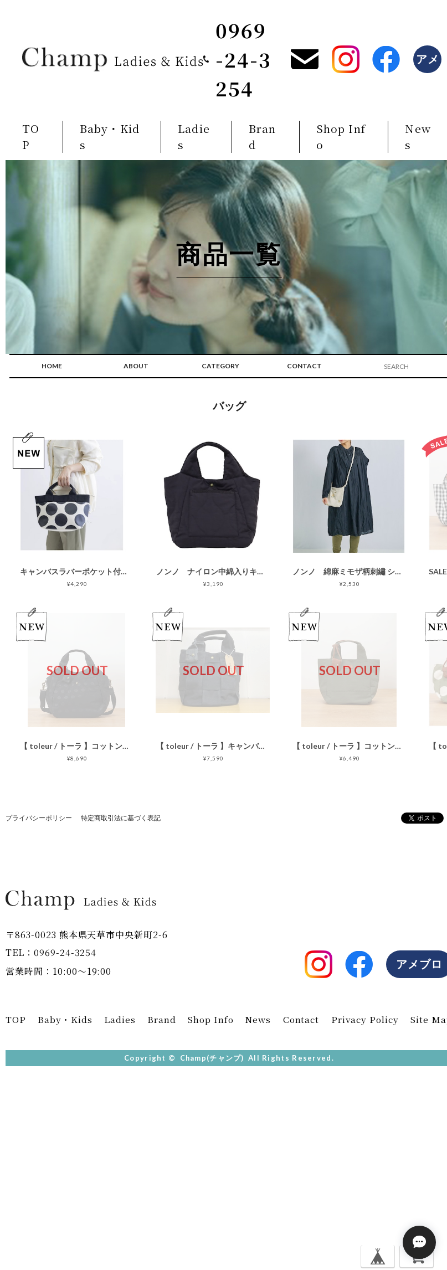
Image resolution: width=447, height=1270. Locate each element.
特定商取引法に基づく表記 (121, 819)
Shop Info (340, 137)
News (257, 1020)
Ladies (193, 137)
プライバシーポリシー (39, 819)
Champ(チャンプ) (211, 1059)
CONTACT (304, 367)
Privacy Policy (364, 1020)
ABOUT (136, 367)
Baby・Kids (110, 137)
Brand (261, 137)
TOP (30, 137)
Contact (299, 1020)
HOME (52, 367)
